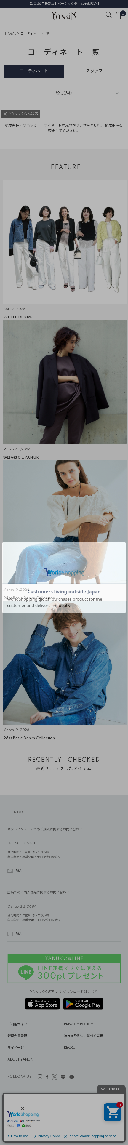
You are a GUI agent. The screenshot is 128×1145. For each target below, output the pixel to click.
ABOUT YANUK (20, 1059)
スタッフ (94, 71)
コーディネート (34, 71)
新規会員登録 (17, 1036)
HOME (10, 34)
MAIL (20, 871)
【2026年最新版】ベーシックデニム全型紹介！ (64, 4)
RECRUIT (71, 1048)
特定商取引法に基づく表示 (83, 1036)
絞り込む (64, 93)
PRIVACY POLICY (78, 1024)
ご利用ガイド (17, 1024)
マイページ (15, 1048)
